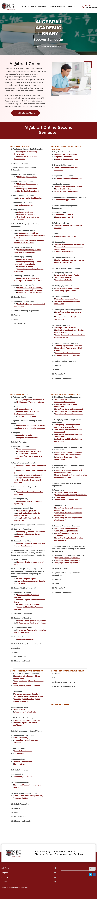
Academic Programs (57, 6)
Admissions (42, 6)
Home (24, 6)
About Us (31, 6)
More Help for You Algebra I (25, 113)
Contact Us (71, 6)
